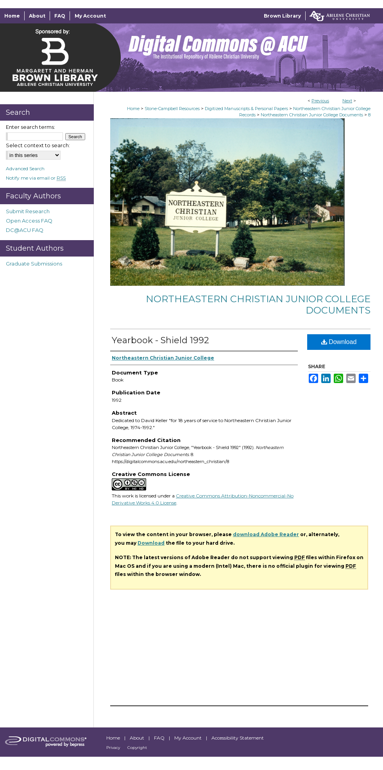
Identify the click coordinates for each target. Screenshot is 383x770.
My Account (188, 738)
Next (347, 100)
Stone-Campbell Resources (172, 108)
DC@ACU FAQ (24, 230)
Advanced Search (25, 168)
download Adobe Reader (266, 534)
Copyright (137, 747)
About (137, 738)
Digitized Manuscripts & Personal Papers (246, 108)
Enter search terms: (30, 127)
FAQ (160, 738)
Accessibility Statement (237, 738)
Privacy (113, 747)
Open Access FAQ (29, 220)
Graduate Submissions (34, 263)
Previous (320, 100)
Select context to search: (38, 145)
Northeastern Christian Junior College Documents (312, 115)
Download (339, 342)
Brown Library (282, 16)
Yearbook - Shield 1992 (160, 340)
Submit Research (28, 211)
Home (133, 108)
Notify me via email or (36, 178)
